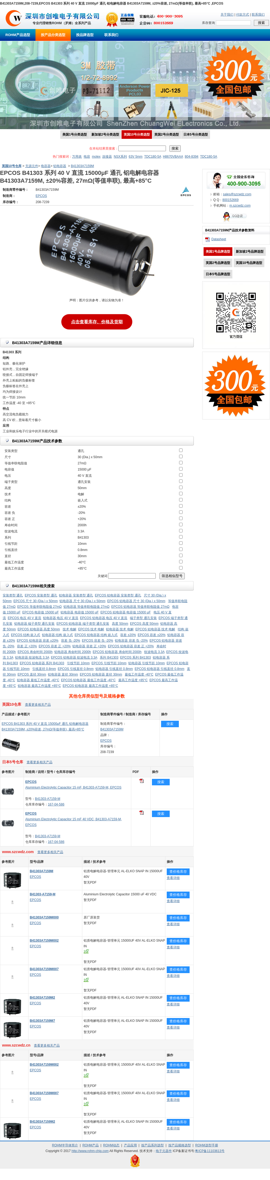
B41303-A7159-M (47, 799)
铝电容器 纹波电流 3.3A (32, 657)
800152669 (230, 200)
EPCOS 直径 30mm (31, 674)
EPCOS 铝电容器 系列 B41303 (42, 663)
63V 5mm (135, 156)
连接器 (107, 156)
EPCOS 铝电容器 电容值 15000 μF (126, 612)
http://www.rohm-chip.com (90, 1151)
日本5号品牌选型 (218, 274)
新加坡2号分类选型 (105, 134)
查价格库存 (178, 872)
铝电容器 (59, 166)
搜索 (169, 724)
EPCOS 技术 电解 (91, 629)
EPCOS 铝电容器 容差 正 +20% (131, 646)
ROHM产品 (90, 1145)
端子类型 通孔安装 (143, 618)
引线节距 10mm (78, 663)
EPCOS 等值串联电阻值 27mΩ (39, 607)
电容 (87, 156)
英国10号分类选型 (137, 134)
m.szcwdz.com (240, 205)
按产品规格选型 (179, 1145)
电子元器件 (164, 1151)
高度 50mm (120, 624)
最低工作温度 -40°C (139, 674)
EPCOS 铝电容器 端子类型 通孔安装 (82, 624)
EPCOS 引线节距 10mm (108, 663)
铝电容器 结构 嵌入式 (57, 635)
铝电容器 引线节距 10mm (146, 663)
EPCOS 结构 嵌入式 (25, 635)
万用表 (77, 156)
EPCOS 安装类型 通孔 (41, 595)
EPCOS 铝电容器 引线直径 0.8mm (159, 669)
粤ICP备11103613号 (209, 1151)
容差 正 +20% (27, 646)
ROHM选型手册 (206, 1145)
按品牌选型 (85, 35)
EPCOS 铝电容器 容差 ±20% (38, 640)
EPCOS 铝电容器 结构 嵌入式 (96, 635)
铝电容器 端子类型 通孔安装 (34, 624)
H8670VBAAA (173, 156)
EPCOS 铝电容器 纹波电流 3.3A (74, 657)
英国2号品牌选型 (218, 263)
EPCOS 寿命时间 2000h (34, 652)
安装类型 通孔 (13, 595)
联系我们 (258, 14)
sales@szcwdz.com (237, 194)
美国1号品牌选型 (218, 251)
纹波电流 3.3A (154, 652)
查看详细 (173, 878)
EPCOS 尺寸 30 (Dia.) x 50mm (35, 601)
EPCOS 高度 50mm (144, 624)
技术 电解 (69, 629)
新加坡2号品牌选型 (250, 251)
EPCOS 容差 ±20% (151, 635)
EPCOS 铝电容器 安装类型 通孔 (118, 595)
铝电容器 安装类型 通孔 (76, 595)
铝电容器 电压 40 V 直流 (60, 618)
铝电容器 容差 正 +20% (89, 646)
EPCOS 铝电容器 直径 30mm (101, 674)
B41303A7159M (82, 166)
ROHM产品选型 (17, 35)
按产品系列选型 (152, 1145)
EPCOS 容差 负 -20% (97, 640)
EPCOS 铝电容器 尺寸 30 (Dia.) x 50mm (136, 601)
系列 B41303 (109, 657)
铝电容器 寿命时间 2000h (72, 652)
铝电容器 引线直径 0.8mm (114, 669)
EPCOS (106, 741)
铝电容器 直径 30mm (63, 674)
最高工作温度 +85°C (133, 680)
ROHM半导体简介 (65, 1145)
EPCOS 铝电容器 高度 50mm (38, 629)
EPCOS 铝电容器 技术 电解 (155, 629)
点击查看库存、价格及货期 (97, 321)
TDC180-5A (152, 156)
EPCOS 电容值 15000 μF (40, 612)
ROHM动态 (111, 1145)
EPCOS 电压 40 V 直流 (24, 618)
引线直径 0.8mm (44, 669)
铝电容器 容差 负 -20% (131, 640)
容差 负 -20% (70, 640)
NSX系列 (120, 156)
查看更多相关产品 (38, 704)
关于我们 (227, 14)
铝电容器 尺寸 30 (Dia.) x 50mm (82, 601)
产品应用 (130, 1145)
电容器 (46, 166)
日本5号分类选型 (195, 134)
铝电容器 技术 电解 (120, 629)
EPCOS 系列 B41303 (135, 657)
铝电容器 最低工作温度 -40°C (38, 680)
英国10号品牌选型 (249, 263)
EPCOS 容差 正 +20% (55, 646)
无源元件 (31, 166)
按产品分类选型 (53, 35)
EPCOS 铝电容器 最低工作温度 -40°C (88, 680)
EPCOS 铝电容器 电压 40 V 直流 (103, 618)
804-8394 (191, 156)
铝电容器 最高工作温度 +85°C (39, 686)
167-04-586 (56, 804)
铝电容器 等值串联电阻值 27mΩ (86, 607)
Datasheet (218, 239)
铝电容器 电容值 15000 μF (80, 612)
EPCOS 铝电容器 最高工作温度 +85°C (90, 686)
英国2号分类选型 (166, 134)
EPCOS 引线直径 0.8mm (76, 669)
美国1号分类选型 (74, 134)
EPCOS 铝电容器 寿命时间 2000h (117, 652)
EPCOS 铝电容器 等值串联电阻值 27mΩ (140, 607)
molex (96, 156)
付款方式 (242, 14)
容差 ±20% (128, 635)
